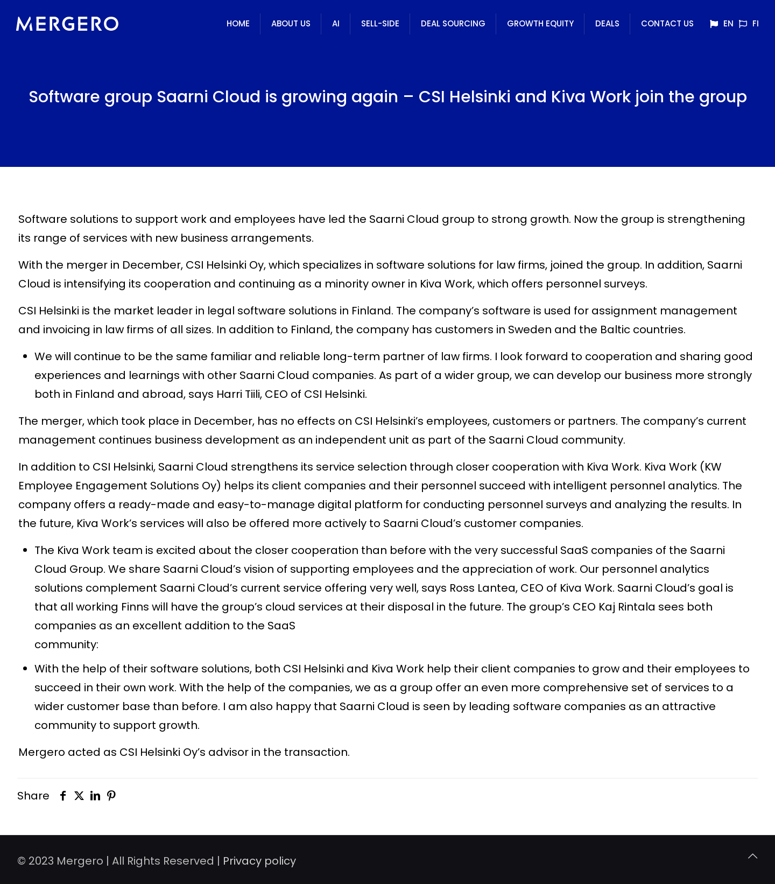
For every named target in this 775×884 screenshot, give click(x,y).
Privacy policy (259, 860)
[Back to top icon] (752, 856)
